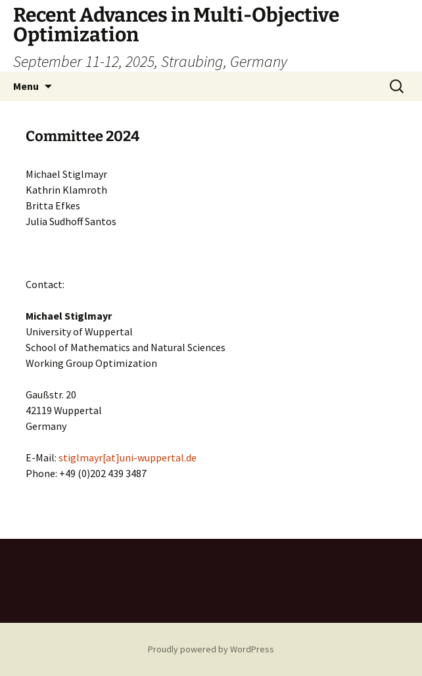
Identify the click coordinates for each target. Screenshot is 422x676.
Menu (26, 86)
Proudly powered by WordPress (211, 649)
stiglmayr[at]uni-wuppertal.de (128, 457)
